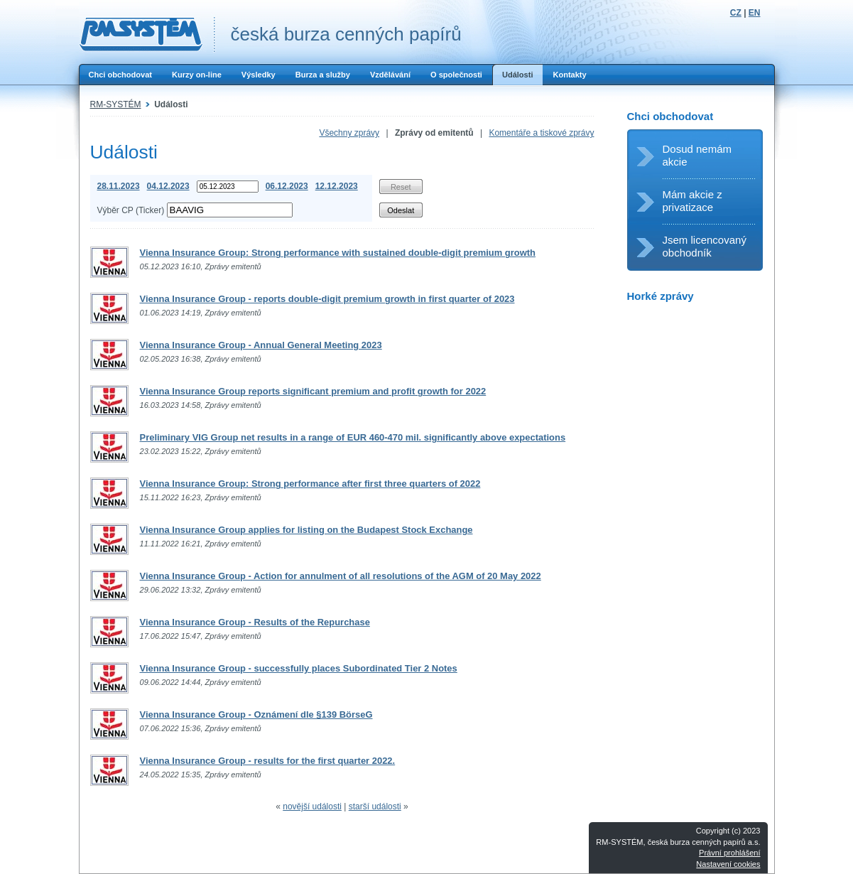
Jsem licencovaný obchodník (704, 246)
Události (517, 74)
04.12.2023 (168, 186)
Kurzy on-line (197, 74)
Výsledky (258, 74)
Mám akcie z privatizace (692, 200)
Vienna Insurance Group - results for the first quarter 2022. (268, 760)
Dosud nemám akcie (697, 155)
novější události (312, 806)
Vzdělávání (390, 74)
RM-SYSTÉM (115, 104)
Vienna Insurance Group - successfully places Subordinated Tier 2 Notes (298, 668)
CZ (735, 13)
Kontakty (569, 74)
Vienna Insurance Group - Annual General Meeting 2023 (261, 345)
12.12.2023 (336, 186)
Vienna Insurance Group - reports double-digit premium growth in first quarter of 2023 (327, 298)
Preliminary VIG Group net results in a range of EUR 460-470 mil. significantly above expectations (353, 437)
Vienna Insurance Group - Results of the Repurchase (255, 622)
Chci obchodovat (120, 74)
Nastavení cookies (728, 864)
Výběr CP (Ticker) (131, 210)
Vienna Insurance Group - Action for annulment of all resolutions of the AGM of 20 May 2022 (340, 576)
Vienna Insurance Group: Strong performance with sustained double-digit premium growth (338, 252)
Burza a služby (322, 74)
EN (755, 13)
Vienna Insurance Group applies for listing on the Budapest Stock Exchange (306, 529)
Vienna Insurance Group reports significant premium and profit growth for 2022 (313, 391)
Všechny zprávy (349, 133)
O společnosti (456, 74)
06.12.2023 (287, 186)
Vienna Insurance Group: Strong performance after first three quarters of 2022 (310, 483)
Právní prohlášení (729, 852)
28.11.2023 (118, 186)
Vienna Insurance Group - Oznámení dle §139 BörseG (256, 714)
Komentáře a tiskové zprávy (541, 133)
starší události (375, 806)
